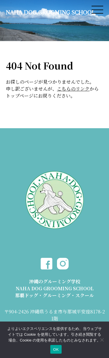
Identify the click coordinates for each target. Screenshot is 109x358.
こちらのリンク (73, 88)
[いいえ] (102, 340)
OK (56, 349)
